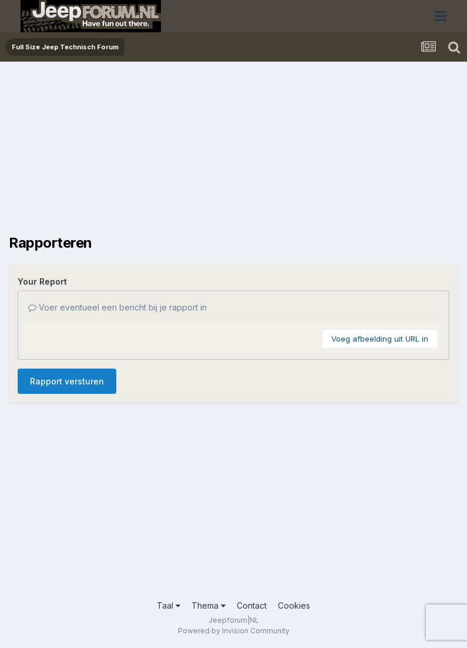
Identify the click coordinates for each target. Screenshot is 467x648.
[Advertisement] (146, 152)
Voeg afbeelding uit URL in (379, 338)
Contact (252, 605)
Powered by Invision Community (234, 630)
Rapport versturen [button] (67, 381)
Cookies (294, 605)
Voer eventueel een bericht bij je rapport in (117, 307)
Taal (168, 605)
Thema (208, 605)
